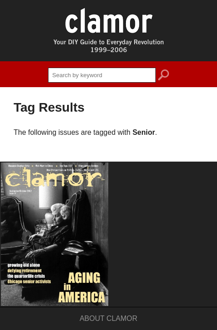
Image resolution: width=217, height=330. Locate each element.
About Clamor (109, 318)
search (163, 76)
